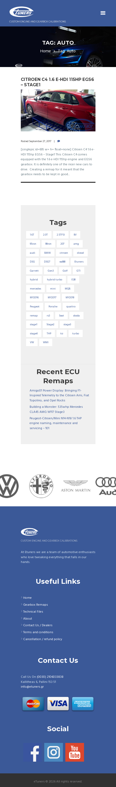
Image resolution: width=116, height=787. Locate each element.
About (27, 618)
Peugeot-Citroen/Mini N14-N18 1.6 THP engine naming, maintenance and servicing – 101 (56, 423)
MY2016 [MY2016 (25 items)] (34, 297)
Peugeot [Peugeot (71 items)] (34, 306)
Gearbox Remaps (35, 605)
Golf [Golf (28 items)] (65, 271)
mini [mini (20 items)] (53, 289)
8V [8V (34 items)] (75, 235)
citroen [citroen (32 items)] (64, 253)
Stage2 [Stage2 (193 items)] (50, 324)
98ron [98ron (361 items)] (48, 244)
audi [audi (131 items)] (32, 253)
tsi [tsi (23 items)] (61, 333)
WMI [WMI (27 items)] (46, 342)
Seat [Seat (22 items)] (61, 316)
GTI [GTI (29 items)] (79, 271)
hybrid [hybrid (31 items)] (34, 279)
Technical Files (33, 611)
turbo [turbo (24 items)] (75, 333)
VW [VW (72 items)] (32, 342)
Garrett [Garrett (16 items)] (34, 271)
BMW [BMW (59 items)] (47, 253)
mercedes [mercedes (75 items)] (35, 289)
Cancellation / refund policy (42, 639)
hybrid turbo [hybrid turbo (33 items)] (54, 279)
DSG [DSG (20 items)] (32, 262)
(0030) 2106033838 (50, 677)
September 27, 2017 (40, 141)
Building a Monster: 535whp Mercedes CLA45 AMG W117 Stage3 (56, 409)
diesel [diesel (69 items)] (80, 253)
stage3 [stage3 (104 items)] (67, 324)
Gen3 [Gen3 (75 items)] (51, 271)
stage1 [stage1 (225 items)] (33, 324)
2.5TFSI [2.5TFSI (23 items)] (61, 235)
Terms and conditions (38, 632)
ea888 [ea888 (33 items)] (62, 262)
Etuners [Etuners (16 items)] (78, 262)
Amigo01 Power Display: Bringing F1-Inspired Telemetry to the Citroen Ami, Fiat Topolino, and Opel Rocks (59, 395)
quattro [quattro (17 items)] (70, 306)
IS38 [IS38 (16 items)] (73, 279)
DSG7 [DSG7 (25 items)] (47, 262)
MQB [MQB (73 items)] (67, 289)
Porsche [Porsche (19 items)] (53, 306)
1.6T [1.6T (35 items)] (32, 235)
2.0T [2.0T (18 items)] (45, 235)
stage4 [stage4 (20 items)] (34, 333)
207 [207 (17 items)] (63, 244)
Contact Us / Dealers (38, 625)
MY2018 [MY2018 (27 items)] (70, 297)
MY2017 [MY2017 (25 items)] (52, 297)
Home (45, 51)
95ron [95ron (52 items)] (33, 244)
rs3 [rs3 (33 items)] (48, 316)
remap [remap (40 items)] (34, 316)
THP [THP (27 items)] (49, 333)
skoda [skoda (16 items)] (76, 316)
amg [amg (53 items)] (76, 244)
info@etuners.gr (32, 687)
